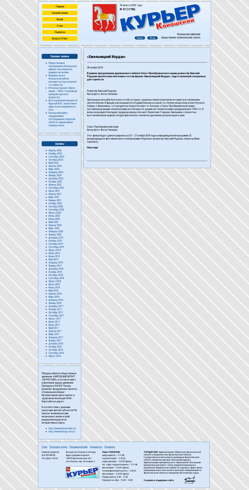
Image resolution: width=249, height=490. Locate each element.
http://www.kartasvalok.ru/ (62, 428)
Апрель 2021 (55, 194)
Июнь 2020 (54, 219)
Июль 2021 (54, 190)
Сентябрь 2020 (56, 209)
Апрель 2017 (55, 331)
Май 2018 (53, 290)
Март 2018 (54, 296)
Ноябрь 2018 (55, 271)
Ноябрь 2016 (55, 346)
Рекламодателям (78, 446)
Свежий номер (60, 13)
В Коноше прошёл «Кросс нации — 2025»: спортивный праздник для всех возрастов (63, 92)
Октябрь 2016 (56, 349)
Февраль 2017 (56, 337)
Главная (60, 6)
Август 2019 (55, 250)
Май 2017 (53, 328)
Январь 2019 (55, 265)
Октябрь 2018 (56, 275)
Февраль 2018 (56, 300)
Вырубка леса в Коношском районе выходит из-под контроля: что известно (63, 80)
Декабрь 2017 (56, 306)
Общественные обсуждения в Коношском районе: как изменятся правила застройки (63, 67)
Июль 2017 (54, 321)
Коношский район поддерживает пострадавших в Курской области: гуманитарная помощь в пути (62, 119)
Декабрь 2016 (56, 343)
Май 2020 (53, 222)
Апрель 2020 (55, 225)
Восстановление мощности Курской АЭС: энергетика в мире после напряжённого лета (63, 105)
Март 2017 (54, 334)
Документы (96, 446)
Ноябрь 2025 (55, 153)
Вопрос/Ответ (60, 38)
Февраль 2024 (56, 172)
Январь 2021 (55, 200)
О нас (60, 25)
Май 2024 (53, 162)
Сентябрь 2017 (56, 315)
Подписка (59, 32)
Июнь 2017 (54, 324)
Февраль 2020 (56, 231)
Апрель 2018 (55, 293)
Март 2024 (54, 169)
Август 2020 (55, 212)
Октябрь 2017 (56, 312)
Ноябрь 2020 (55, 203)
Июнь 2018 (54, 287)
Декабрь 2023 (56, 178)
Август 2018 (55, 281)
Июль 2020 (54, 215)
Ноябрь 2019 (55, 240)
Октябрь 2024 (56, 159)
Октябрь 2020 (56, 206)
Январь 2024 (55, 175)
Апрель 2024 (55, 166)
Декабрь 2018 (56, 268)
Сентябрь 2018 (56, 278)
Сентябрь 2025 (56, 156)
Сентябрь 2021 (56, 187)
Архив (60, 19)
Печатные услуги (58, 446)
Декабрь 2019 (56, 237)
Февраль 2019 (56, 262)
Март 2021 (54, 197)
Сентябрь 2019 (56, 247)
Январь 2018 (55, 303)
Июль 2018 (54, 284)
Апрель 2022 (55, 184)
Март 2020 (54, 228)
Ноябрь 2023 (55, 181)
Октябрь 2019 (56, 243)
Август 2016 (55, 356)
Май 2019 (53, 259)
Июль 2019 (54, 253)
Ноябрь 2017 (55, 309)
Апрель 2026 (55, 150)
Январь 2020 (55, 234)
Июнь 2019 (54, 256)
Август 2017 (55, 318)
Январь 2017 (55, 340)
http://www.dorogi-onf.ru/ (62, 431)
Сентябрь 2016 (56, 352)
